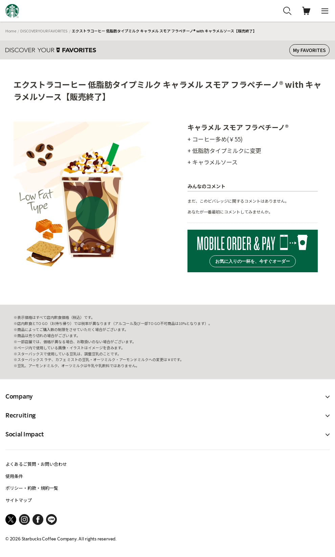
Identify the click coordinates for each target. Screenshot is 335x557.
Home (10, 30)
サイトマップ (18, 500)
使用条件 (14, 476)
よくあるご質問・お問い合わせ (36, 464)
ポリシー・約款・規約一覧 (31, 488)
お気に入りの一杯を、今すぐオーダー (252, 261)
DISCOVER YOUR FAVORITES (43, 30)
